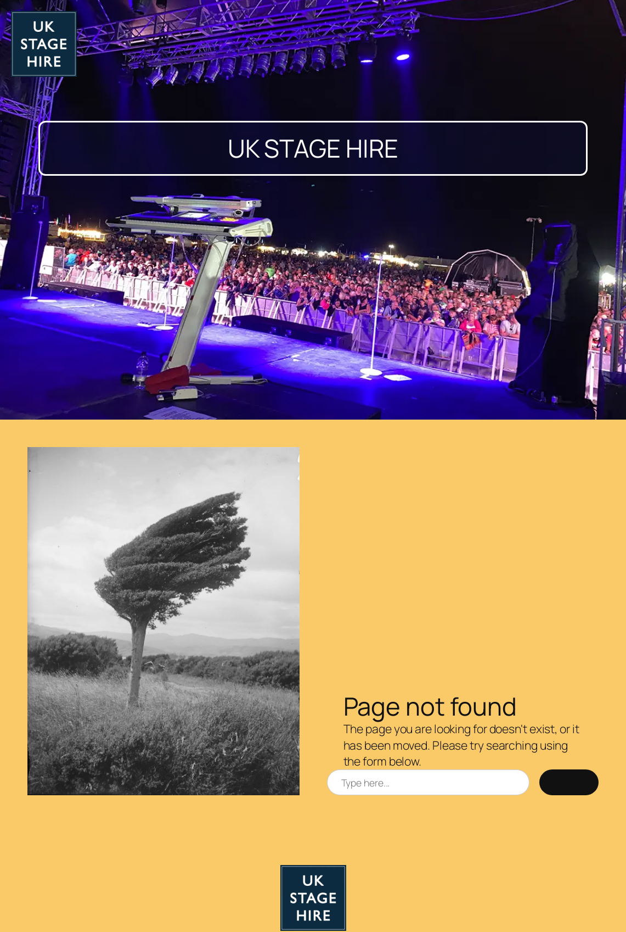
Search (569, 782)
